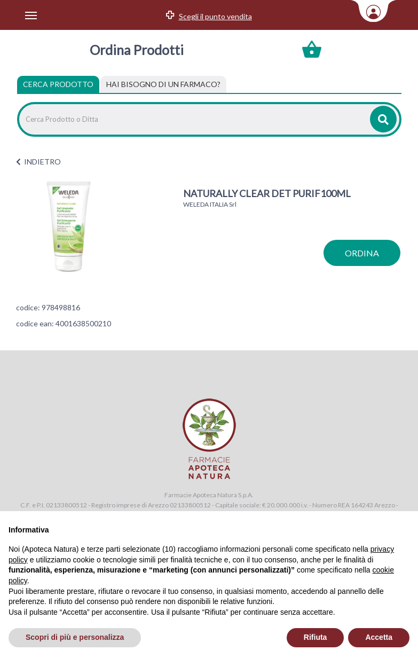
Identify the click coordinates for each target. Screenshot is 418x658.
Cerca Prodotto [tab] (58, 84)
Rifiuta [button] (315, 637)
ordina (362, 253)
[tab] (163, 84)
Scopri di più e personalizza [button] (75, 637)
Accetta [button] (378, 637)
